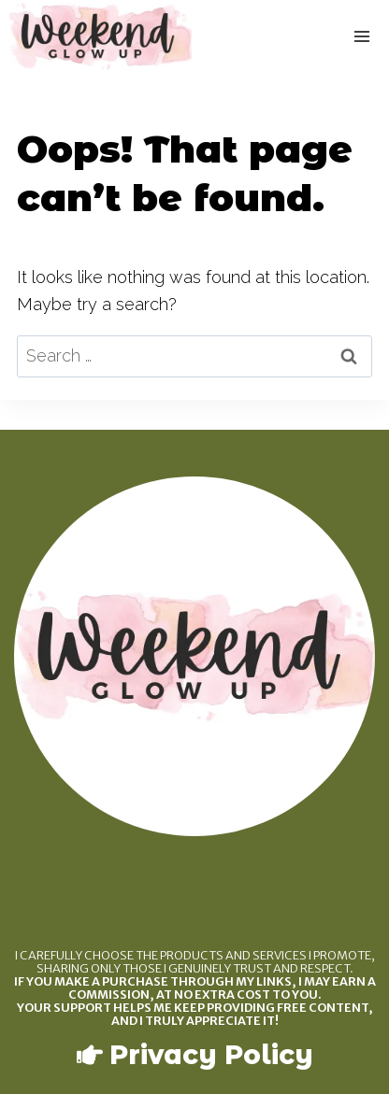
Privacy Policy (211, 1055)
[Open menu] (362, 35)
